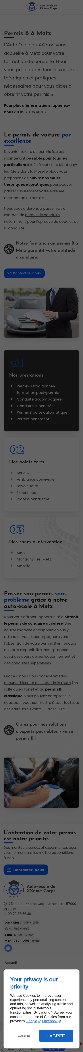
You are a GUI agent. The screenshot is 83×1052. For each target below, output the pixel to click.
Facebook (49, 1021)
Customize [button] (24, 1035)
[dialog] (41, 1008)
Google (31, 1021)
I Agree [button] (56, 1035)
